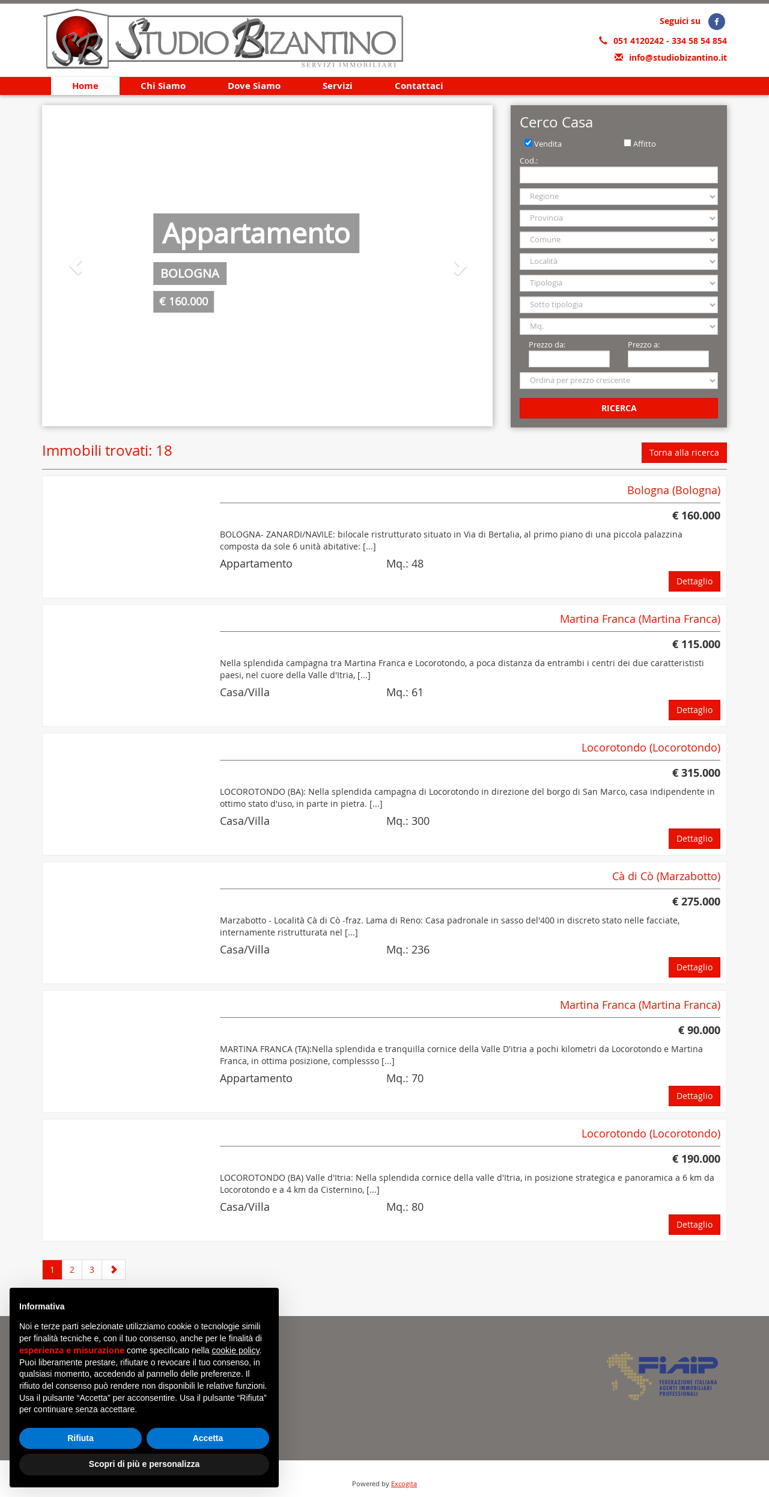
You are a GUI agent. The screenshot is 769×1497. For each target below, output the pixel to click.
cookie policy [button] (236, 1350)
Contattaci (419, 85)
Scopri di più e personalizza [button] (144, 1464)
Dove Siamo (254, 85)
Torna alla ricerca (684, 452)
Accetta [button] (208, 1438)
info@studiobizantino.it (678, 57)
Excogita (404, 1483)
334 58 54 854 (699, 40)
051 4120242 (639, 40)
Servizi (338, 85)
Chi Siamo (163, 85)
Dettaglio (694, 581)
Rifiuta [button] (80, 1438)
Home (85, 85)
